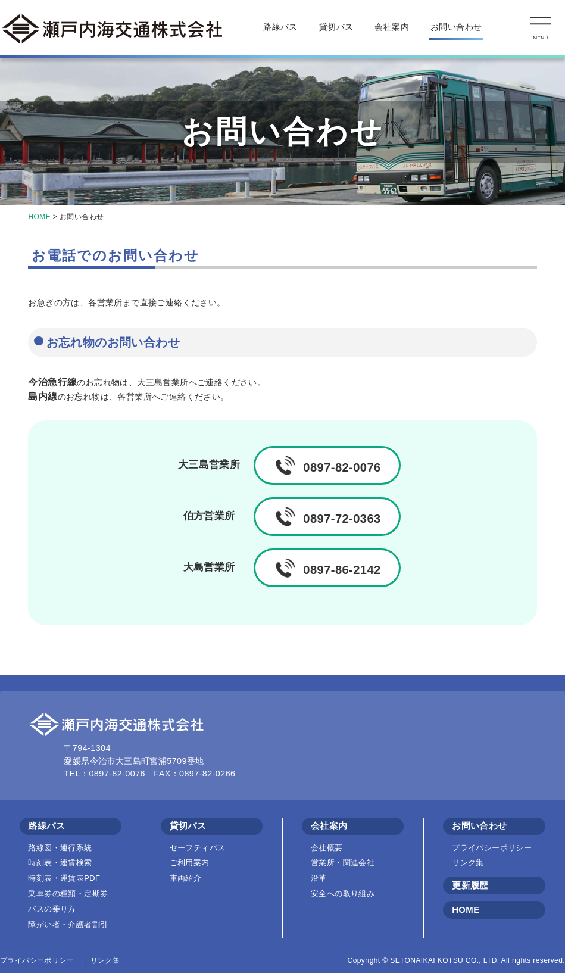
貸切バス (336, 27)
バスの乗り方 (52, 909)
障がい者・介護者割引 (68, 924)
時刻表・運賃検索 (60, 862)
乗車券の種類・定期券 (68, 893)
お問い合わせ (456, 27)
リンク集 (468, 862)
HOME (39, 217)
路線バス (280, 27)
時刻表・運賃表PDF (64, 878)
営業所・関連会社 (342, 862)
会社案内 (391, 27)
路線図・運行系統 (60, 847)
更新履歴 (470, 885)
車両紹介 (186, 878)
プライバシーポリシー (492, 847)
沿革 (319, 878)
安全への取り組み (342, 893)
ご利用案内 (190, 862)
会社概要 (327, 847)
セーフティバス (198, 847)
